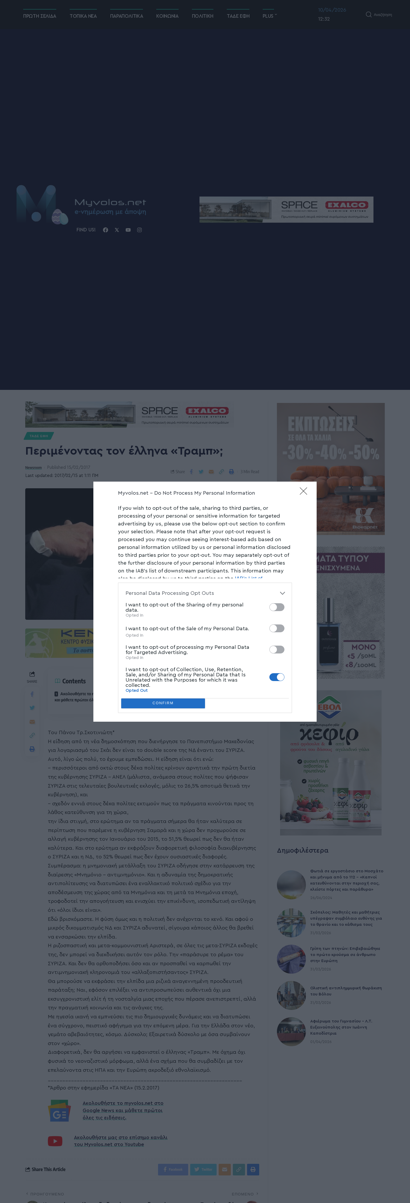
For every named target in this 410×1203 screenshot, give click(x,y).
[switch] (276, 607)
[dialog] (205, 602)
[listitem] (205, 593)
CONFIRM (163, 703)
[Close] (305, 492)
